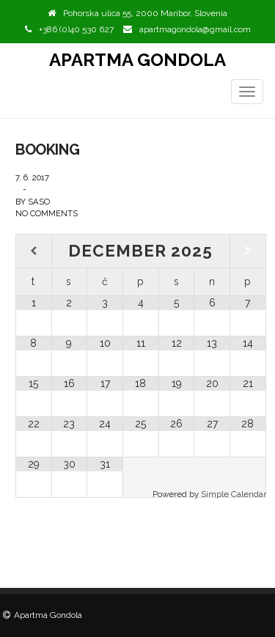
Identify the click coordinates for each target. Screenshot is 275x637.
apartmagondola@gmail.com (195, 29)
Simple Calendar (233, 494)
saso (39, 201)
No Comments (46, 213)
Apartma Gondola (137, 59)
